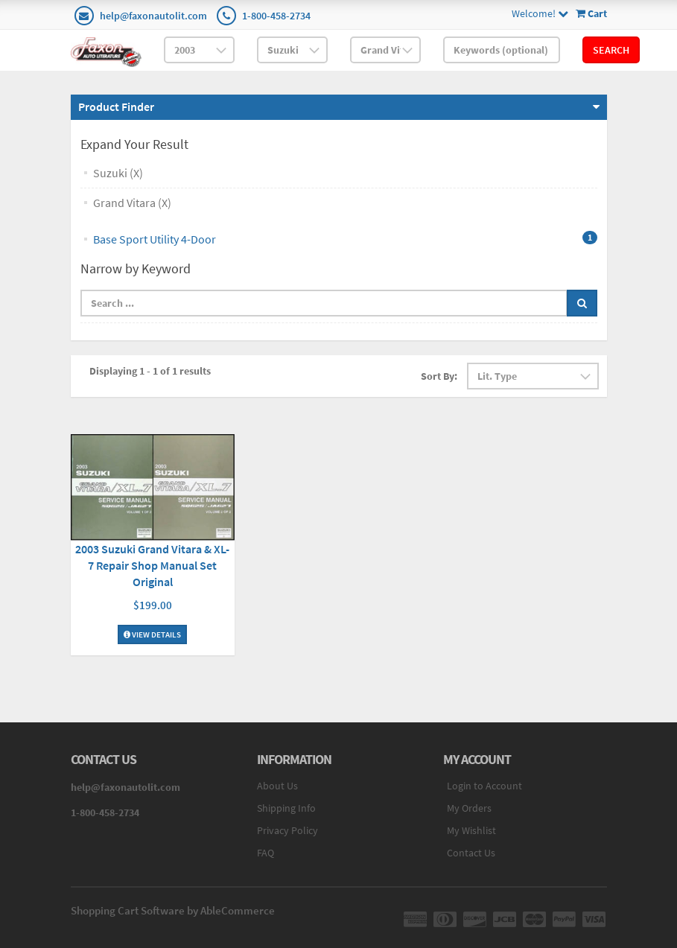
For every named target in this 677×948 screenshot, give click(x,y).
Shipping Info (286, 808)
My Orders (469, 808)
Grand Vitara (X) (132, 202)
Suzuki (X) (118, 172)
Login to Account (484, 785)
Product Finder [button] (116, 106)
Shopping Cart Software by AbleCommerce (173, 910)
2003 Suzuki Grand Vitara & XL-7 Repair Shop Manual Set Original (152, 565)
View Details (152, 634)
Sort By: (439, 376)
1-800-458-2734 (276, 15)
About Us (277, 785)
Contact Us (471, 852)
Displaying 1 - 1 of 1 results (150, 371)
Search (611, 50)
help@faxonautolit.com (153, 15)
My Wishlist (471, 830)
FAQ (265, 852)
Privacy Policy (287, 830)
